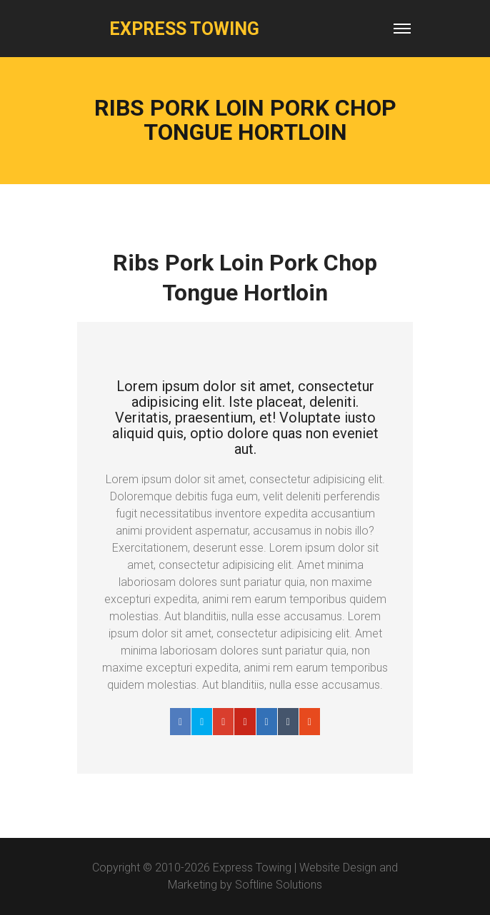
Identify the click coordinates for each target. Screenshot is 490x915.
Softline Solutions (278, 884)
